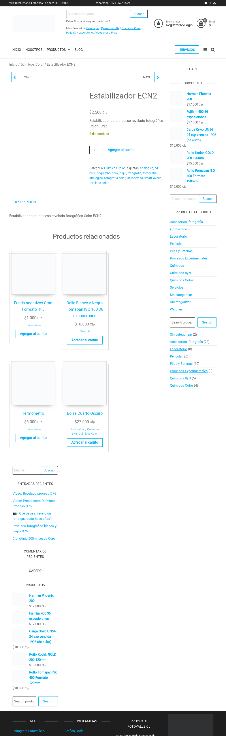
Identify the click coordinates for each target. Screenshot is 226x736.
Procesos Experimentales (189, 259)
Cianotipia (92, 28)
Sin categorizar (181, 295)
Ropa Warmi (73, 666)
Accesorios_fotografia (186, 222)
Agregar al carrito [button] (26, 328)
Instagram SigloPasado (30, 681)
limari (148, 178)
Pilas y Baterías (181, 252)
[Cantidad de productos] (95, 150)
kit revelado (178, 230)
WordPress (115, 729)
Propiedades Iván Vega (81, 681)
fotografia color (114, 178)
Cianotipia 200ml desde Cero (34, 466)
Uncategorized (180, 303)
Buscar (138, 14)
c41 (157, 168)
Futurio (144, 729)
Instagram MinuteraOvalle (31, 695)
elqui (123, 173)
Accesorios (101, 32)
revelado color (99, 183)
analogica (146, 168)
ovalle (157, 178)
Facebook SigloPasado (30, 688)
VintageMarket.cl (77, 688)
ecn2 (115, 173)
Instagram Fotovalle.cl (29, 659)
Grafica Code (73, 659)
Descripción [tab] (25, 203)
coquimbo (104, 173)
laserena (137, 178)
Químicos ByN (180, 273)
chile (92, 173)
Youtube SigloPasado (28, 673)
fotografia (134, 173)
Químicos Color (130, 28)
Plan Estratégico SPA (80, 673)
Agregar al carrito (121, 150)
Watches (176, 310)
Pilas (114, 32)
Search (207, 323)
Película (71, 32)
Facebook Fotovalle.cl (29, 666)
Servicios (186, 50)
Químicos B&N (110, 28)
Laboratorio (85, 32)
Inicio (13, 65)
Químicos (177, 266)
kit (128, 178)
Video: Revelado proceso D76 (34, 421)
